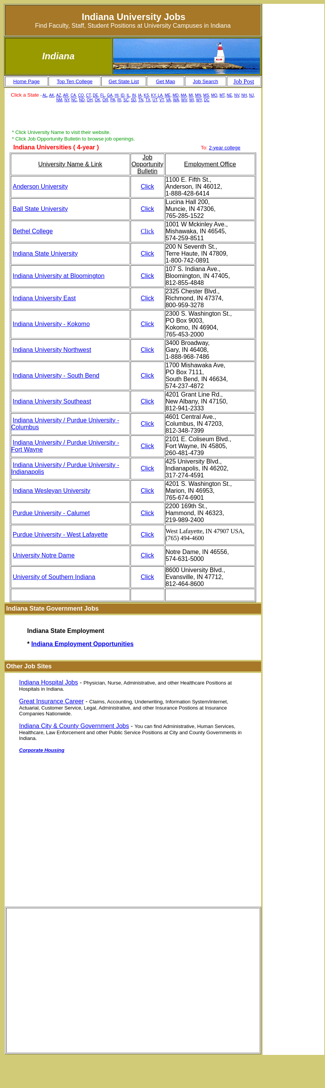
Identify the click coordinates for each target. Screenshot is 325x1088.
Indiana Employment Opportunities (82, 644)
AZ (58, 95)
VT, (162, 100)
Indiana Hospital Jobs (48, 682)
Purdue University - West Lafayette (60, 534)
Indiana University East (44, 298)
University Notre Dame (44, 555)
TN (140, 100)
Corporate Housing (42, 750)
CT (88, 95)
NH (244, 95)
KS (146, 95)
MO (214, 95)
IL (128, 95)
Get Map (165, 81)
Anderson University (40, 186)
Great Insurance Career (51, 701)
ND (81, 100)
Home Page (26, 81)
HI (117, 95)
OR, (105, 100)
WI (191, 100)
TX (148, 100)
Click (147, 186)
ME (168, 95)
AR (66, 95)
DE (95, 95)
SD (133, 100)
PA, (113, 100)
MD (176, 95)
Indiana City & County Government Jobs (74, 726)
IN (134, 95)
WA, (176, 100)
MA (183, 95)
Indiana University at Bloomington (58, 276)
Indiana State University (45, 253)
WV (184, 100)
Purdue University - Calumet (51, 513)
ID (122, 95)
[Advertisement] (133, 117)
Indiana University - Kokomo (51, 324)
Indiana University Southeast (52, 401)
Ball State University (40, 209)
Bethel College (33, 231)
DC (206, 100)
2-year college (225, 148)
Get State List (124, 81)
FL (102, 95)
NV (236, 95)
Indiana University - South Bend (56, 375)
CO (81, 95)
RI (119, 100)
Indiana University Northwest (52, 349)
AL (44, 95)
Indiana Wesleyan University (51, 490)
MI (191, 95)
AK (51, 95)
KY (153, 95)
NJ (251, 95)
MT (221, 95)
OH (89, 100)
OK (97, 100)
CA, (73, 95)
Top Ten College (74, 81)
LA (159, 95)
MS (206, 95)
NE (229, 95)
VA (168, 100)
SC (126, 100)
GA (109, 95)
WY (199, 100)
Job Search (205, 81)
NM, (59, 100)
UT (154, 100)
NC (74, 100)
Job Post (243, 81)
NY (66, 100)
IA (139, 95)
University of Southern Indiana (54, 577)
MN (198, 95)
